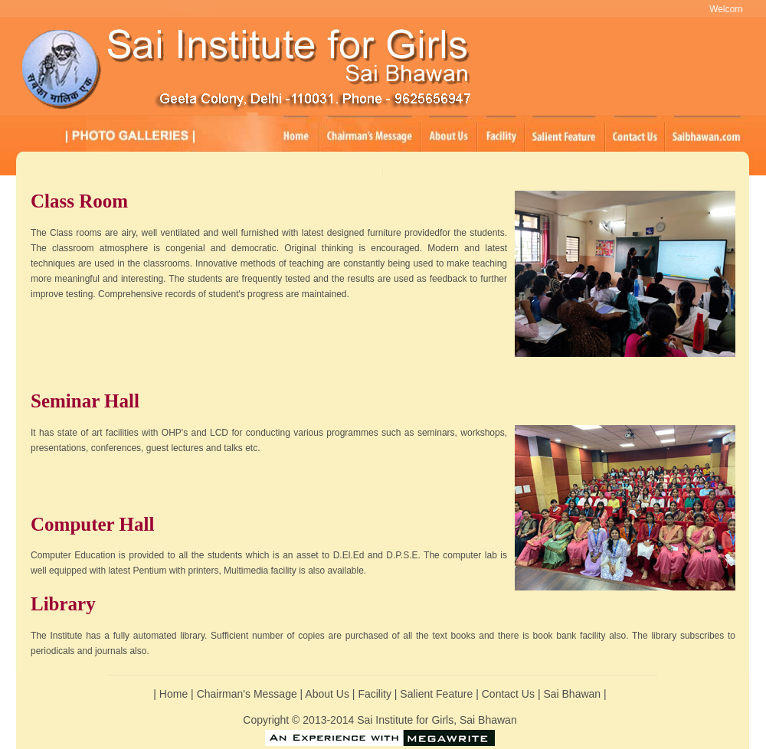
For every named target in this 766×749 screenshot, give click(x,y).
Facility (376, 694)
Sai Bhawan (573, 694)
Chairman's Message (247, 694)
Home (173, 694)
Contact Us (510, 694)
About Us (328, 694)
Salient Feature (438, 694)
